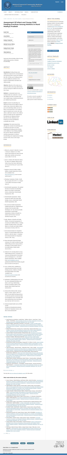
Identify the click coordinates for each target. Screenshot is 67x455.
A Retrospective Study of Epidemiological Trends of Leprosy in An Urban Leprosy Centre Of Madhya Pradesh (23, 429)
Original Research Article (53, 63)
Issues (26, 12)
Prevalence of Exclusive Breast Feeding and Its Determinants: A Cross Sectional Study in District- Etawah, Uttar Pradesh (24, 334)
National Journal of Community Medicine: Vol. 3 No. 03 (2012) (28, 350)
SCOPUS (58, 41)
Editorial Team (19, 12)
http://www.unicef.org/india (11, 274)
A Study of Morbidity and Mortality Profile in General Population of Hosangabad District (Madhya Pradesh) (23, 403)
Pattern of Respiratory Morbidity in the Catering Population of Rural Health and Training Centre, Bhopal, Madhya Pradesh (23, 423)
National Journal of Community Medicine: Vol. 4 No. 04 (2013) (23, 331)
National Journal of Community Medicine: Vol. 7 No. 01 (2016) (24, 419)
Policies (23, 14)
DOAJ (48, 43)
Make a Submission (53, 50)
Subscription (34, 12)
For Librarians (50, 99)
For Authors (49, 97)
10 (11, 370)
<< (4, 433)
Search (60, 12)
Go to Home (30, 443)
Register (57, 1)
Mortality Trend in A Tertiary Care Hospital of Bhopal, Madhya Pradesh (23, 418)
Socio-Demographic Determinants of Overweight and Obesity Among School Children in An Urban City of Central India (23, 393)
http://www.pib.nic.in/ (10, 174)
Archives (9, 18)
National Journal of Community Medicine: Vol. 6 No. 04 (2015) (23, 389)
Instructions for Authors (11, 14)
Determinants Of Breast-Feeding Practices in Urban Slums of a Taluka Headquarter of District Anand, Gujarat (24, 349)
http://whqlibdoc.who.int (13, 260)
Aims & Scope (59, 40)
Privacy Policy (15, 443)
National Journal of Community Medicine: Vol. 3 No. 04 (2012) (24, 405)
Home (5, 12)
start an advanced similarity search (18, 373)
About (10, 12)
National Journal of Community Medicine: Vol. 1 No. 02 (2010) (20, 322)
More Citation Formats (34, 63)
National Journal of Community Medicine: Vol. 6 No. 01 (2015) (22, 394)
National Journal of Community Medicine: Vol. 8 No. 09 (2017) (27, 335)
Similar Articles (8, 316)
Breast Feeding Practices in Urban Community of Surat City (29, 320)
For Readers (49, 95)
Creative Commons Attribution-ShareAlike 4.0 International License (35, 91)
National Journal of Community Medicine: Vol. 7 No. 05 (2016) (24, 361)
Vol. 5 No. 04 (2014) (17, 18)
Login (62, 1)
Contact (23, 443)
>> (13, 370)
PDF (30, 32)
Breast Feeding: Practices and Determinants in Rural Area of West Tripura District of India (23, 330)
